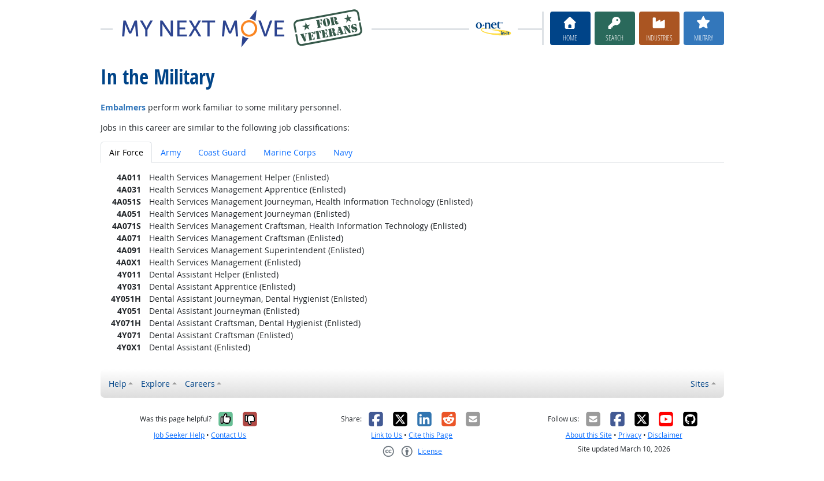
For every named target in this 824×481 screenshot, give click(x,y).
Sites (700, 383)
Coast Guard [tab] (222, 152)
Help (118, 383)
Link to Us (386, 435)
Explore (155, 383)
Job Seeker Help (179, 435)
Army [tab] (171, 152)
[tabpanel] (412, 262)
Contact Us (228, 435)
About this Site (589, 435)
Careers (200, 383)
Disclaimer (665, 435)
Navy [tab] (342, 152)
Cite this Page (430, 435)
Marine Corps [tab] (289, 152)
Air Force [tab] (126, 152)
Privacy (629, 435)
